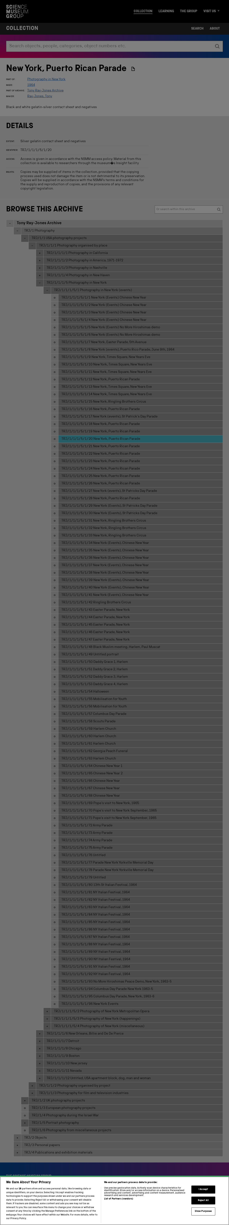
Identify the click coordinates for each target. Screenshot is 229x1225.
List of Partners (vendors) (118, 1205)
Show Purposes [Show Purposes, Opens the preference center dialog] (203, 1217)
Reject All (203, 1206)
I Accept (203, 1195)
